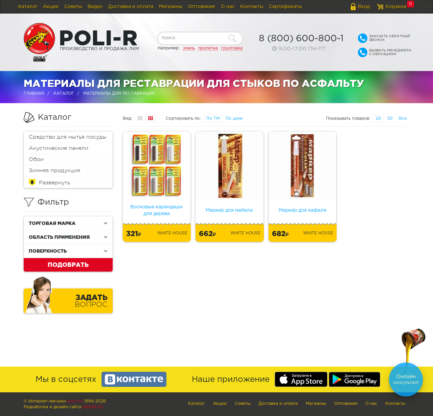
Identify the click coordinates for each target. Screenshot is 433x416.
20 (378, 118)
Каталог (28, 7)
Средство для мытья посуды (68, 137)
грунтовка (232, 48)
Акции (51, 7)
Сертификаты (285, 7)
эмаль (189, 48)
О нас (228, 7)
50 (390, 118)
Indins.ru (93, 407)
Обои (36, 159)
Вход (364, 7)
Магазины (171, 7)
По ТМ (213, 118)
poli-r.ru (75, 401)
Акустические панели (58, 148)
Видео (95, 7)
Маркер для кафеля (302, 210)
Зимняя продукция (54, 170)
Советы (73, 7)
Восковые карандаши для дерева (156, 210)
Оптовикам (201, 7)
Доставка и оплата (131, 7)
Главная (34, 93)
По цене (234, 118)
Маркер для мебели (229, 210)
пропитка (208, 48)
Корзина (396, 7)
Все (403, 118)
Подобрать (68, 264)
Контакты (252, 7)
